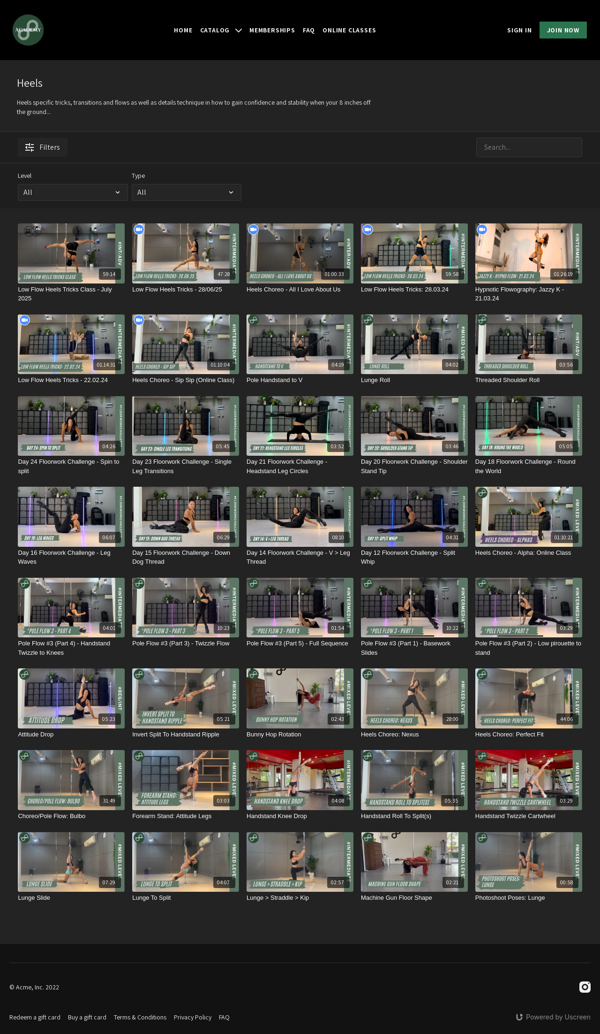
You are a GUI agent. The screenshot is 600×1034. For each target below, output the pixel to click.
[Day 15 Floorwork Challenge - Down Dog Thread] (185, 557)
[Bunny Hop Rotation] (300, 734)
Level (24, 175)
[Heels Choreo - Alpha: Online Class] (528, 553)
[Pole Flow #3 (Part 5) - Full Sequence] (300, 643)
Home (183, 30)
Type (138, 175)
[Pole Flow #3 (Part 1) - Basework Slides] (414, 648)
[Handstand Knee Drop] (300, 816)
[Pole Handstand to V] (300, 380)
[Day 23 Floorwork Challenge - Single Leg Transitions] (185, 466)
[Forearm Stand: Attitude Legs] (185, 816)
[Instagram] (585, 987)
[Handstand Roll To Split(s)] (414, 816)
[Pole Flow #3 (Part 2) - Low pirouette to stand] (528, 648)
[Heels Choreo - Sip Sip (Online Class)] (185, 380)
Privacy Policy (192, 1017)
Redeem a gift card (34, 1017)
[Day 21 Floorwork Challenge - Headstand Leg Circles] (300, 466)
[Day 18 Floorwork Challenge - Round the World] (528, 466)
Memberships (272, 30)
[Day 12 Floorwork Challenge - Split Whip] (414, 557)
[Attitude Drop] (71, 734)
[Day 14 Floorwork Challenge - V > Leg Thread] (300, 557)
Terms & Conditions (140, 1017)
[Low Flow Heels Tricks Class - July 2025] (71, 294)
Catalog (221, 30)
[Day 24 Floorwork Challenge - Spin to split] (71, 466)
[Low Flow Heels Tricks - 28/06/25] (185, 289)
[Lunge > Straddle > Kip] (300, 898)
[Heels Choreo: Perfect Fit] (528, 734)
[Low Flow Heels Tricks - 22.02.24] (71, 380)
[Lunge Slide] (71, 898)
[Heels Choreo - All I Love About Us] (300, 289)
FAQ (309, 30)
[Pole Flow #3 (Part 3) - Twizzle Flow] (185, 643)
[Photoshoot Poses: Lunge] (528, 898)
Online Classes (349, 30)
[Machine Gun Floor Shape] (414, 898)
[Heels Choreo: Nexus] (414, 734)
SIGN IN (519, 30)
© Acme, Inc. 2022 (34, 987)
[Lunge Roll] (414, 380)
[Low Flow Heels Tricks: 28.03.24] (414, 289)
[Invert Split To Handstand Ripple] (185, 734)
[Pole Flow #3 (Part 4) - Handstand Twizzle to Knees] (71, 648)
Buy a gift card (87, 1017)
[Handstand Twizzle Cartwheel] (528, 816)
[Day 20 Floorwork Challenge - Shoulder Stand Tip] (414, 466)
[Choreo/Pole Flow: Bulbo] (71, 816)
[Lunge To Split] (185, 898)
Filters (42, 147)
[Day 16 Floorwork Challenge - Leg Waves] (71, 557)
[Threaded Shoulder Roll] (528, 380)
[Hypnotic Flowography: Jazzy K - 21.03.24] (528, 294)
